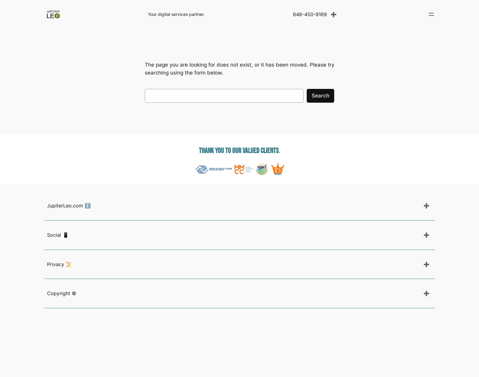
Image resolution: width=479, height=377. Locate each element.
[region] (239, 169)
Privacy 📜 (59, 264)
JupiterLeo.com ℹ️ (69, 206)
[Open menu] (431, 14)
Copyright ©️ (61, 293)
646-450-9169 (310, 14)
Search (320, 96)
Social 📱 (58, 235)
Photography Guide (67, 371)
